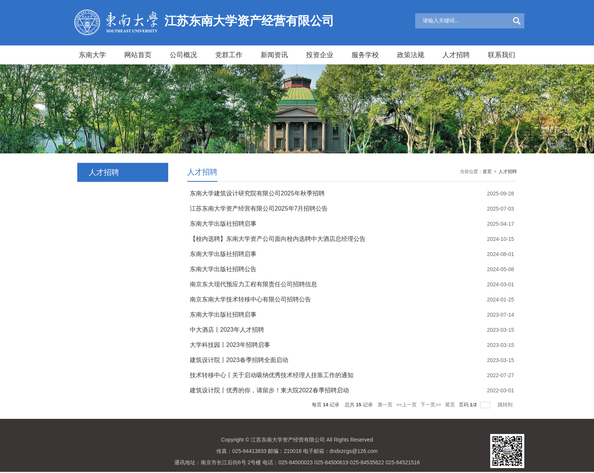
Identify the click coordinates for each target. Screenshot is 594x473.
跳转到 (506, 404)
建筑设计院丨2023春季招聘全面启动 (239, 360)
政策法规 (410, 55)
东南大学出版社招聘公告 (223, 269)
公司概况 (183, 55)
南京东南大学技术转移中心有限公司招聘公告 (250, 299)
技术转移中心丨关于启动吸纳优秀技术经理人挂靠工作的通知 (271, 375)
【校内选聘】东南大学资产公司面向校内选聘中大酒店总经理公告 (278, 239)
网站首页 (138, 55)
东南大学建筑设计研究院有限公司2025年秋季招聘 (257, 193)
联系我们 (501, 55)
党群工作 (228, 55)
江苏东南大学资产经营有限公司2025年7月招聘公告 (259, 208)
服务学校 (365, 55)
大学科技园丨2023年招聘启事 (230, 345)
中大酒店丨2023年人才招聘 (227, 329)
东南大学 (92, 55)
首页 (487, 171)
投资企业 (319, 55)
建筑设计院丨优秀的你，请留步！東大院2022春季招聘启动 (269, 390)
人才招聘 (456, 55)
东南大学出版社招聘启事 (223, 223)
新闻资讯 (274, 55)
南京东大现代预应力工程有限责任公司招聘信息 (253, 284)
